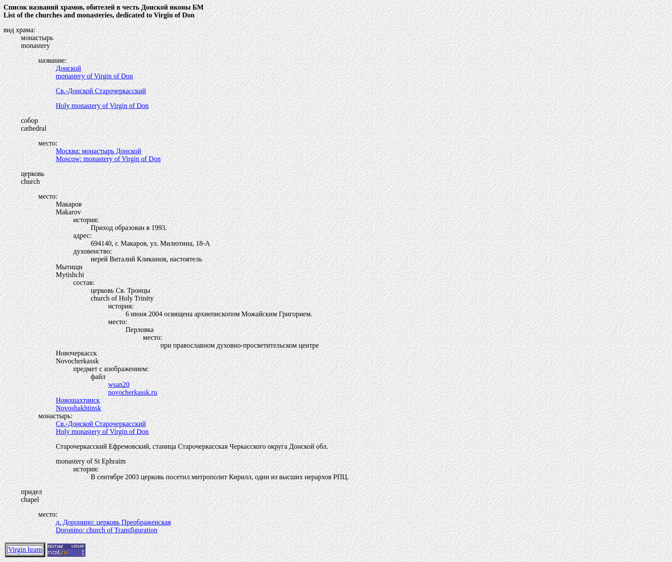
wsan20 (118, 384)
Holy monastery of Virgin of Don (102, 105)
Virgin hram (25, 549)
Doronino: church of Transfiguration (106, 530)
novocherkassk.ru (132, 392)
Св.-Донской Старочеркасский (101, 91)
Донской (68, 68)
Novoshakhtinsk (78, 408)
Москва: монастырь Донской (98, 151)
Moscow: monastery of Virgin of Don (108, 159)
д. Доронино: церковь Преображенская (113, 522)
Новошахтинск (78, 400)
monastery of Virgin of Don (94, 76)
